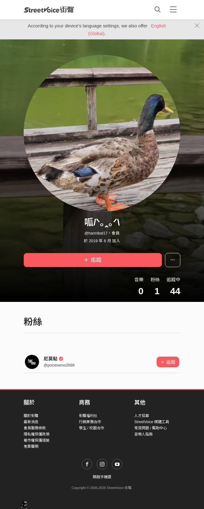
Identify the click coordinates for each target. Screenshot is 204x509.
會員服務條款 (35, 428)
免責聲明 (31, 446)
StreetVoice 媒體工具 (151, 422)
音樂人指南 (143, 434)
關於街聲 (31, 416)
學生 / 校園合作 (91, 428)
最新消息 (31, 422)
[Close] (197, 26)
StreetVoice (49, 9)
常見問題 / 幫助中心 (150, 428)
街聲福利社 (88, 416)
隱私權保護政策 (36, 434)
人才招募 (141, 416)
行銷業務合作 (90, 422)
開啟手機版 (102, 477)
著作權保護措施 (36, 440)
